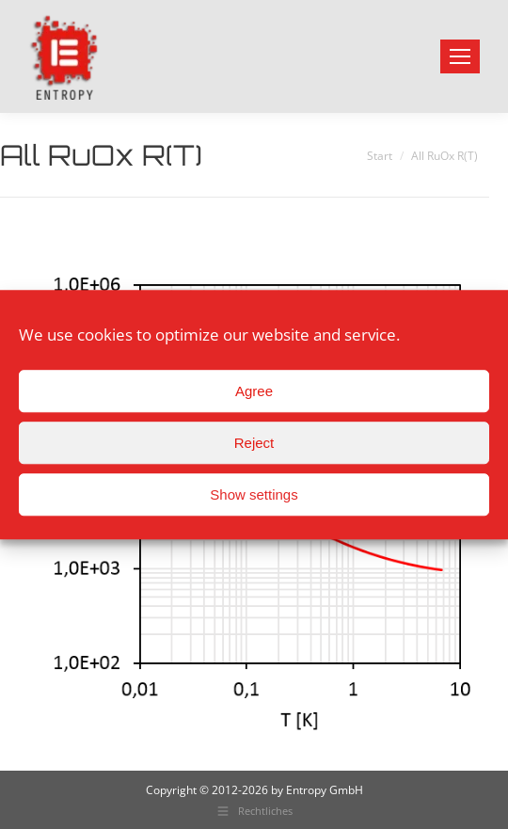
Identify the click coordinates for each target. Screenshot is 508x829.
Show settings (253, 494)
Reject (254, 443)
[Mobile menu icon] (460, 56)
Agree (254, 391)
